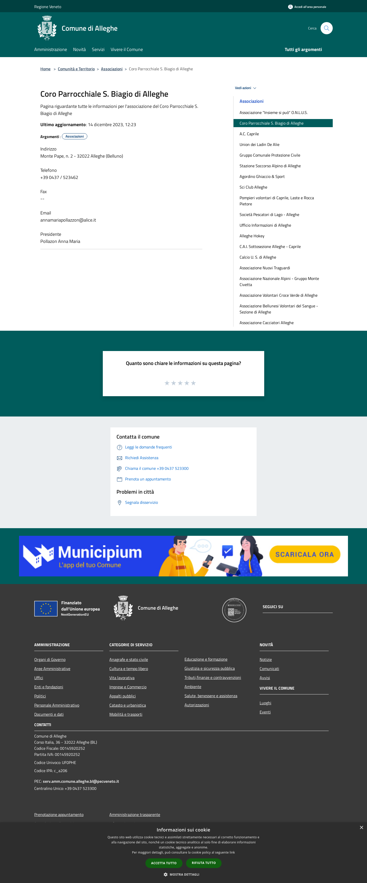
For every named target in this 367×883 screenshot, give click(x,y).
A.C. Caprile (249, 134)
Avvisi (265, 678)
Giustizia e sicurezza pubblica (210, 668)
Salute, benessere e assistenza (211, 696)
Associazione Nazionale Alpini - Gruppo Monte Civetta (279, 281)
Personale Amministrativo (56, 705)
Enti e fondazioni (48, 687)
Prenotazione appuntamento (59, 814)
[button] (183, 874)
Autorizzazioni (197, 705)
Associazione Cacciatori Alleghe (267, 323)
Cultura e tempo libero (128, 668)
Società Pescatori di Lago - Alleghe (269, 214)
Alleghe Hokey (252, 236)
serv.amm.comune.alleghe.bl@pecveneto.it (81, 781)
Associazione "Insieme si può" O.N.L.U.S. (274, 112)
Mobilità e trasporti (125, 714)
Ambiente (193, 687)
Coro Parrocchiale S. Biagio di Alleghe (272, 123)
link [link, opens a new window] (232, 852)
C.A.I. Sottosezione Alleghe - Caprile (270, 246)
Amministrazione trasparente (134, 814)
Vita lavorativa (122, 678)
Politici (40, 696)
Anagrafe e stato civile (128, 659)
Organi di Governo (49, 659)
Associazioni (112, 69)
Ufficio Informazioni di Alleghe (265, 225)
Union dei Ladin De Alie (259, 144)
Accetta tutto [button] (164, 863)
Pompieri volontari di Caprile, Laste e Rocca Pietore (277, 201)
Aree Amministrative (52, 668)
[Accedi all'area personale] (307, 7)
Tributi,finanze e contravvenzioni (213, 677)
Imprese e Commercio (127, 687)
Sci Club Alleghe (253, 187)
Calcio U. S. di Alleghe (258, 257)
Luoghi (265, 703)
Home (45, 69)
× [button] (361, 828)
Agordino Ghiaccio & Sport (262, 176)
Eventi (265, 712)
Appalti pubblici (122, 696)
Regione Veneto (47, 7)
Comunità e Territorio (76, 69)
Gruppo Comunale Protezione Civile (270, 155)
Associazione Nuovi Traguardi (265, 268)
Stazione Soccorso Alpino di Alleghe (270, 166)
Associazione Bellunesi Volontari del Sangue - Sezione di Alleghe (279, 309)
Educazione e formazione (206, 659)
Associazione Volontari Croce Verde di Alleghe (279, 295)
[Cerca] (327, 28)
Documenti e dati (49, 714)
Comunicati (269, 668)
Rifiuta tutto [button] (204, 863)
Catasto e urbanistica (127, 705)
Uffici (38, 678)
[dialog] (183, 852)
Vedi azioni (246, 88)
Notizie (266, 659)
